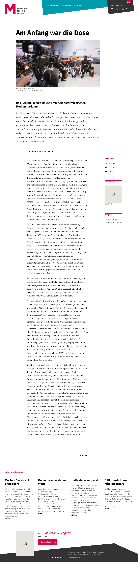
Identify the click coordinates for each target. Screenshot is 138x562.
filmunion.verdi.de (73, 557)
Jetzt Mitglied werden (119, 6)
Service (68, 5)
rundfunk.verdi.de (84, 555)
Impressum (70, 552)
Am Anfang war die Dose (113, 222)
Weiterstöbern (46, 542)
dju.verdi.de (98, 555)
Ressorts (54, 5)
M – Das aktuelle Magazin (54, 533)
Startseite (108, 220)
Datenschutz (71, 555)
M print (77, 5)
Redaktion (92, 552)
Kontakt (102, 552)
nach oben (83, 456)
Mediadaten (81, 552)
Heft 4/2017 (113, 195)
